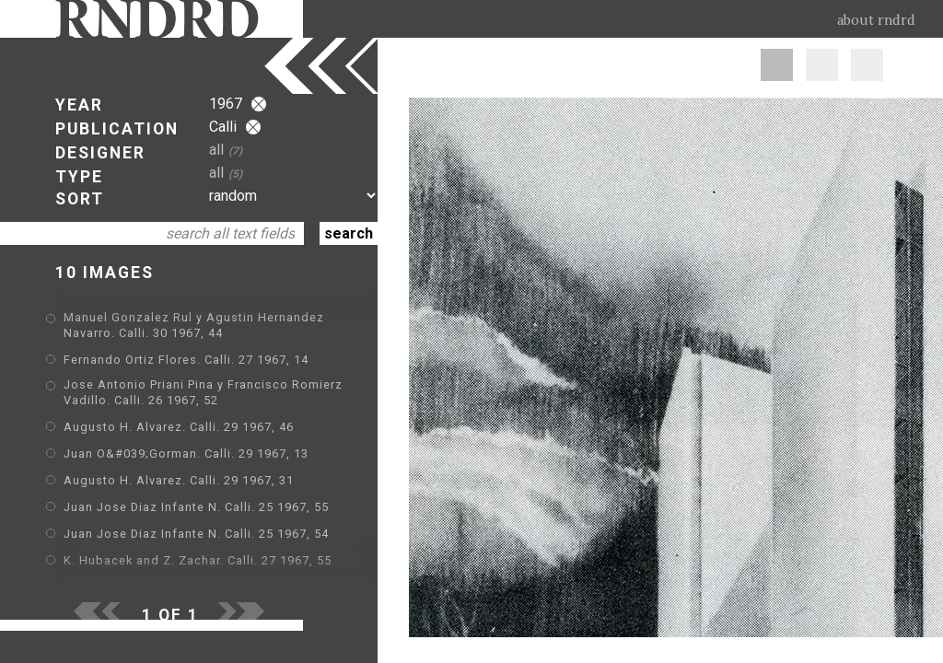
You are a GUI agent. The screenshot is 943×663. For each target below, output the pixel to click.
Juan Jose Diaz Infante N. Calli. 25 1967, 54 (196, 534)
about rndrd (876, 20)
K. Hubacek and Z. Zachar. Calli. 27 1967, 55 (198, 560)
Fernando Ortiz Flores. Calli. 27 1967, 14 (186, 359)
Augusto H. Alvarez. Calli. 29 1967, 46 (179, 427)
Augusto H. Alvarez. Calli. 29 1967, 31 (179, 480)
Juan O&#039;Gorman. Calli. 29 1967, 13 (186, 453)
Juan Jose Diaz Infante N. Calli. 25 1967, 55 (196, 507)
